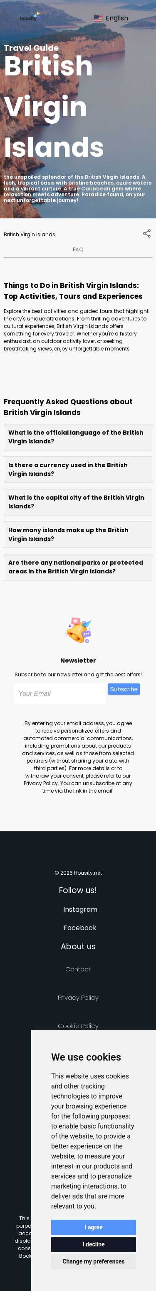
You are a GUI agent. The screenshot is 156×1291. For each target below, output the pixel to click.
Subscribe (124, 689)
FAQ (78, 249)
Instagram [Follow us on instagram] (80, 909)
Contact (78, 969)
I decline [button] (93, 1244)
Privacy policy (78, 997)
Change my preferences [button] (93, 1261)
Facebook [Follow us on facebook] (80, 928)
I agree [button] (93, 1227)
